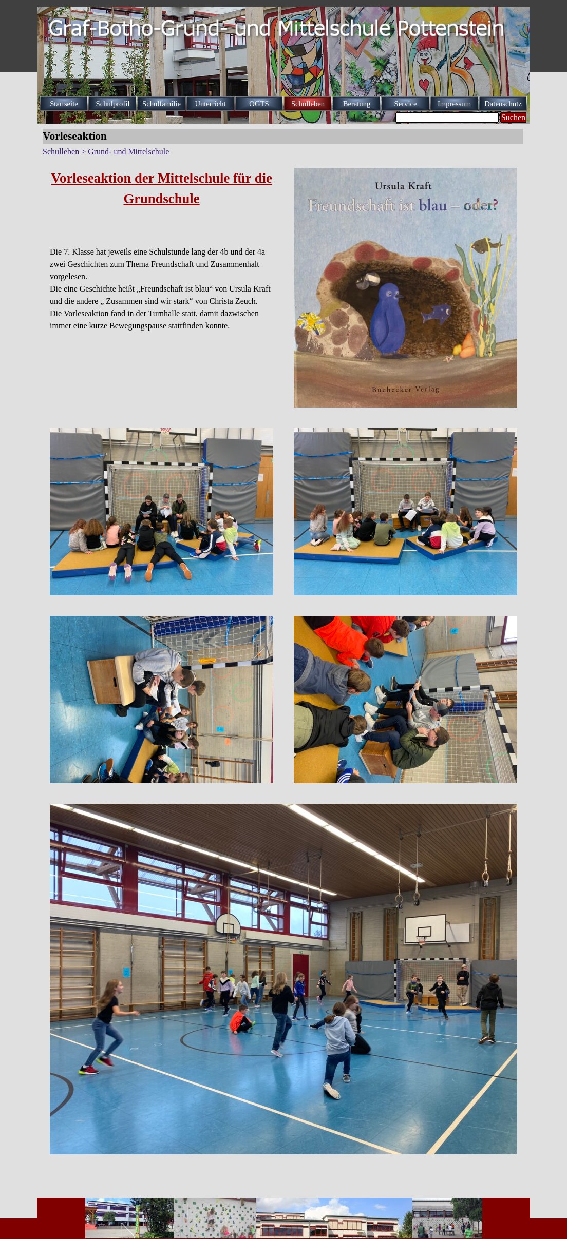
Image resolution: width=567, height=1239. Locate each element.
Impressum (454, 104)
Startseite (64, 104)
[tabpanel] (161, 250)
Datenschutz (502, 104)
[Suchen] (447, 117)
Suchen (513, 117)
